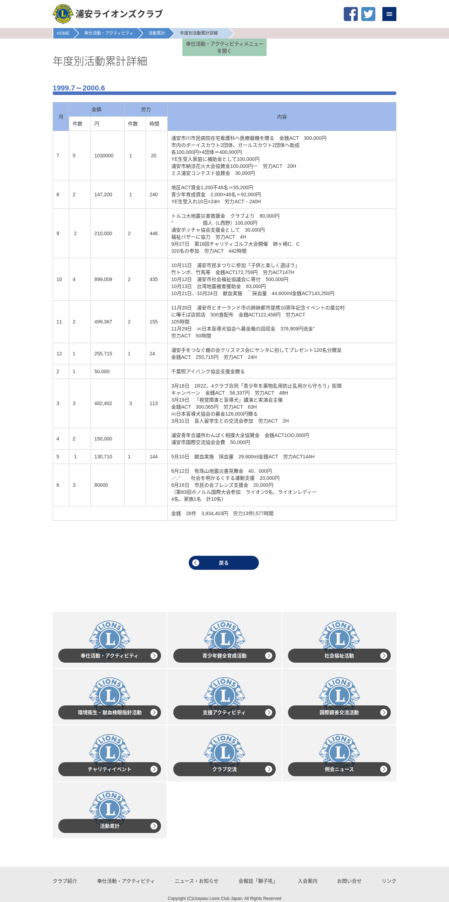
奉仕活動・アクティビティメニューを (224, 47)
